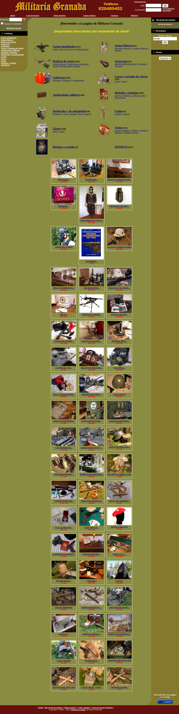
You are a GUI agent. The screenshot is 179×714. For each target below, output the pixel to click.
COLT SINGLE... (91, 528)
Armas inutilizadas (8, 38)
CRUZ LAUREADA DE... (63, 394)
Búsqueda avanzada (13, 28)
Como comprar (89, 15)
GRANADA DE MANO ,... (91, 448)
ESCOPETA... (119, 368)
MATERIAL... (92, 261)
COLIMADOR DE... (63, 448)
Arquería (118, 130)
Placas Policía (120, 98)
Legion (3, 57)
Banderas (126, 130)
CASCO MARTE (64, 661)
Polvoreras (142, 64)
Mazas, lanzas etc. (85, 114)
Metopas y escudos (8, 63)
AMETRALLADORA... (91, 314)
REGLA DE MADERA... (119, 501)
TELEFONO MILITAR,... (91, 368)
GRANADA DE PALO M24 (63, 687)
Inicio (12, 15)
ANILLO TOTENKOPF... (63, 421)
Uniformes (5, 46)
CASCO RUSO (119, 394)
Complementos (78, 80)
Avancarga (5, 44)
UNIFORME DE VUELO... (91, 220)
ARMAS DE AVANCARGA (126, 64)
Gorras (124, 81)
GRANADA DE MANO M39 (119, 660)
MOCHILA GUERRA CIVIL (119, 474)
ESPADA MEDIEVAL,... (91, 607)
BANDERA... (63, 206)
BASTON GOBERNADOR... (119, 180)
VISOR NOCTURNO (64, 247)
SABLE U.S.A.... (119, 554)
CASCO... (119, 581)
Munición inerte (82, 49)
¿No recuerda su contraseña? (168, 9)
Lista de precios (32, 15)
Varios (3, 61)
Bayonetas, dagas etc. (123, 48)
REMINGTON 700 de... (91, 394)
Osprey (55, 131)
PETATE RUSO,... (63, 581)
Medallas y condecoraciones (134, 95)
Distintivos (67, 80)
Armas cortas (58, 49)
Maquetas (118, 132)
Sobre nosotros (59, 15)
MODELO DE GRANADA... (91, 474)
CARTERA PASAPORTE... (63, 554)
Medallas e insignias (9, 52)
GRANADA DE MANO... (119, 421)
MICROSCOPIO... (119, 341)
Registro (134, 15)
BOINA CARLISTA (119, 527)
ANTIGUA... (64, 634)
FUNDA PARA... (92, 661)
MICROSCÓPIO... (91, 288)
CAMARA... (92, 581)
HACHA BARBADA (63, 607)
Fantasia (118, 50)
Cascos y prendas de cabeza (12, 48)
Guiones (126, 114)
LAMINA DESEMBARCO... (119, 634)
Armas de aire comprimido (78, 64)
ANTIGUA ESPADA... (91, 634)
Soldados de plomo (131, 132)
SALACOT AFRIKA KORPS (119, 247)
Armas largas (70, 49)
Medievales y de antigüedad (12, 54)
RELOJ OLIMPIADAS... (63, 288)
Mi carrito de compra (53, 707)
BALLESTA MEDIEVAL (91, 501)
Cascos (117, 81)
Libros (3, 59)
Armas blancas (7, 40)
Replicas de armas (8, 42)
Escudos (73, 114)
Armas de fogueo (59, 64)
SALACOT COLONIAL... (119, 288)
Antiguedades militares (10, 50)
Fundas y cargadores (140, 130)
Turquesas (119, 66)
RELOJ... (64, 314)
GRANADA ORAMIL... (119, 206)
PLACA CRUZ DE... (63, 528)
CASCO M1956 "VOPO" (91, 687)
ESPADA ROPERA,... (92, 554)
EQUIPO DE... (91, 180)
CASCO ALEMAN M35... (119, 447)
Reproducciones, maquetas (70, 66)
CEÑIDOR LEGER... (119, 687)
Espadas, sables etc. (140, 48)
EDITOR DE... (64, 180)
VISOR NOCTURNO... (63, 341)
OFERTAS (5, 65)
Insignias (118, 95)
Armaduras (57, 114)
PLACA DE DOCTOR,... (91, 421)
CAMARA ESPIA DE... (63, 501)
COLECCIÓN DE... (119, 314)
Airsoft (55, 66)
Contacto (114, 15)
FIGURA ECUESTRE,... (91, 341)
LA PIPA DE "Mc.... (63, 368)
